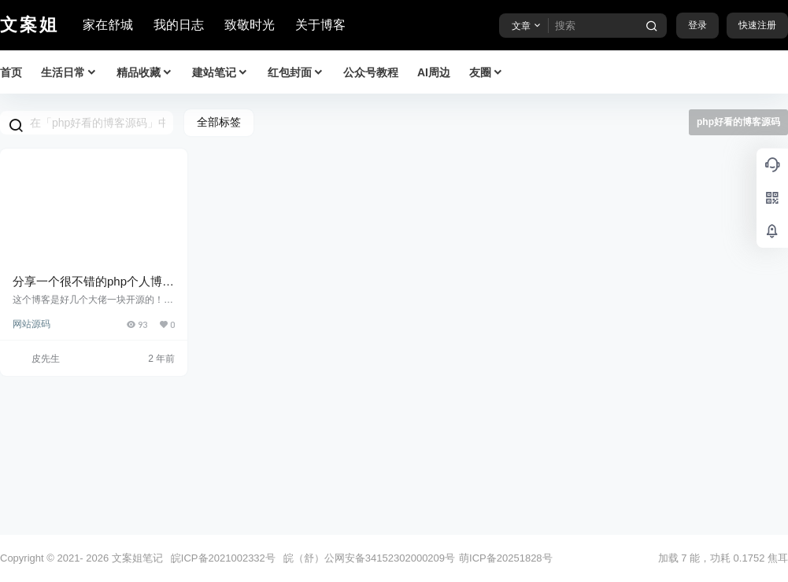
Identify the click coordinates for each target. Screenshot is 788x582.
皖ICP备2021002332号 (223, 558)
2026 (97, 558)
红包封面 (296, 72)
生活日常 (69, 72)
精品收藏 (145, 72)
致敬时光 (249, 24)
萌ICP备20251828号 (506, 558)
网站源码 (31, 324)
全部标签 (219, 122)
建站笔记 (220, 72)
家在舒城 (108, 24)
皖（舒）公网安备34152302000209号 (369, 558)
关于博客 (320, 24)
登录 (697, 25)
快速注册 (757, 25)
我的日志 (179, 24)
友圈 (486, 72)
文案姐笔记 (136, 558)
